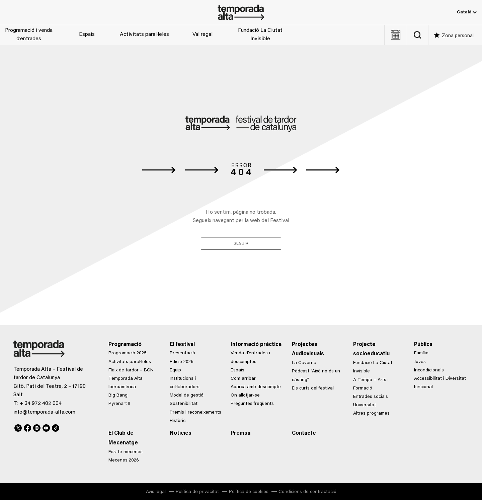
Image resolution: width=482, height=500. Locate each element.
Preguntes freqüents (252, 404)
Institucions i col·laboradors (184, 382)
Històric (177, 421)
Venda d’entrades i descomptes (250, 357)
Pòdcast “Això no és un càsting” (316, 375)
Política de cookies (248, 492)
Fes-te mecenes (125, 452)
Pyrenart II (119, 404)
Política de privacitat (197, 492)
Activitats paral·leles (144, 34)
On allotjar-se (245, 395)
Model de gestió (187, 395)
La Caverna (304, 363)
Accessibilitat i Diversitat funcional (440, 382)
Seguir (241, 243)
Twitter (18, 427)
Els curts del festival (313, 388)
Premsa (240, 433)
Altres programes (371, 413)
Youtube (46, 427)
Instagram (37, 427)
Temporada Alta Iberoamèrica (125, 382)
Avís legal (156, 492)
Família (421, 353)
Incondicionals (429, 370)
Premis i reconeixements (195, 412)
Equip (175, 370)
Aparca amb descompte (256, 387)
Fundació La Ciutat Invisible (260, 35)
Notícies (180, 433)
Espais (87, 34)
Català (467, 12)
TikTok (55, 427)
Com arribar (243, 378)
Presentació (182, 353)
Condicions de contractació (307, 492)
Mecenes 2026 (123, 460)
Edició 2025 (181, 362)
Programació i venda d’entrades (29, 35)
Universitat (364, 405)
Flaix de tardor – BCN (131, 370)
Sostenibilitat (183, 404)
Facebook (27, 427)
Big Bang (118, 395)
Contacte (304, 433)
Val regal (202, 34)
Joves (420, 362)
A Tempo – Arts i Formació (371, 384)
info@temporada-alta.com (44, 412)
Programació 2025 (127, 353)
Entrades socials (370, 397)
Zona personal (458, 36)
